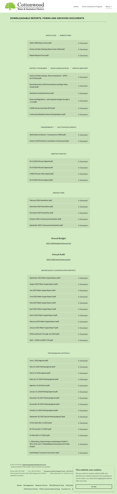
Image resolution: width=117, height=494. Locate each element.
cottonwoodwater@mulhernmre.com (34, 464)
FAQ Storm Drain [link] (31, 489)
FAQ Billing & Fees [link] (56, 485)
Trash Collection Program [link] (92, 6)
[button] (109, 6)
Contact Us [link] (66, 489)
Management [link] (28, 485)
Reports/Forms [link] (42, 485)
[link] (24, 6)
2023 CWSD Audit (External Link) (58, 259)
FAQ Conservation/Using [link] (49, 489)
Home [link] (76, 6)
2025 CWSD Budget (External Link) (58, 243)
